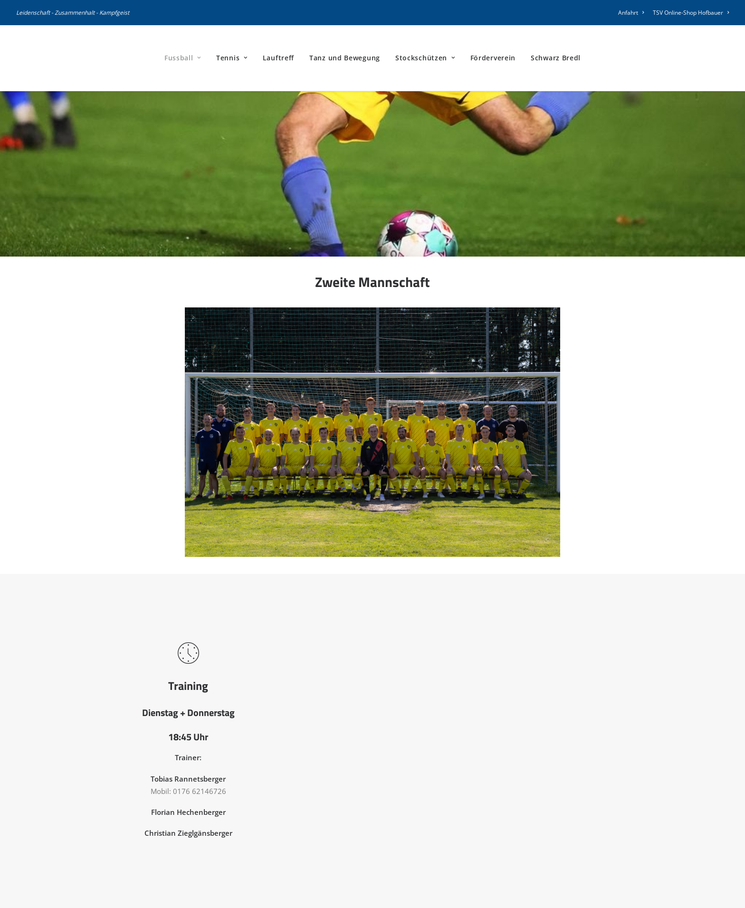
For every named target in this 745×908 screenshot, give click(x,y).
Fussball (182, 57)
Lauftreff (278, 57)
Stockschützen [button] (425, 57)
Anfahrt (631, 13)
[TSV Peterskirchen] (41, 57)
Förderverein (493, 57)
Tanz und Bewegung (344, 57)
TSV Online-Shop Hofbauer (691, 13)
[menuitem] (632, 12)
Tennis (232, 57)
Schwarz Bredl (556, 57)
